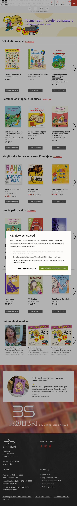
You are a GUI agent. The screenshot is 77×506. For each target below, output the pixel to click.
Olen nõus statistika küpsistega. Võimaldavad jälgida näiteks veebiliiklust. (37, 257)
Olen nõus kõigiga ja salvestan (53, 268)
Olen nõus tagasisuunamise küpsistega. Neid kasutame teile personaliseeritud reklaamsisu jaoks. (38, 261)
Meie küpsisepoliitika (28, 246)
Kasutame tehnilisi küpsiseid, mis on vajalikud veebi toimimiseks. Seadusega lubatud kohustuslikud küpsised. (38, 252)
